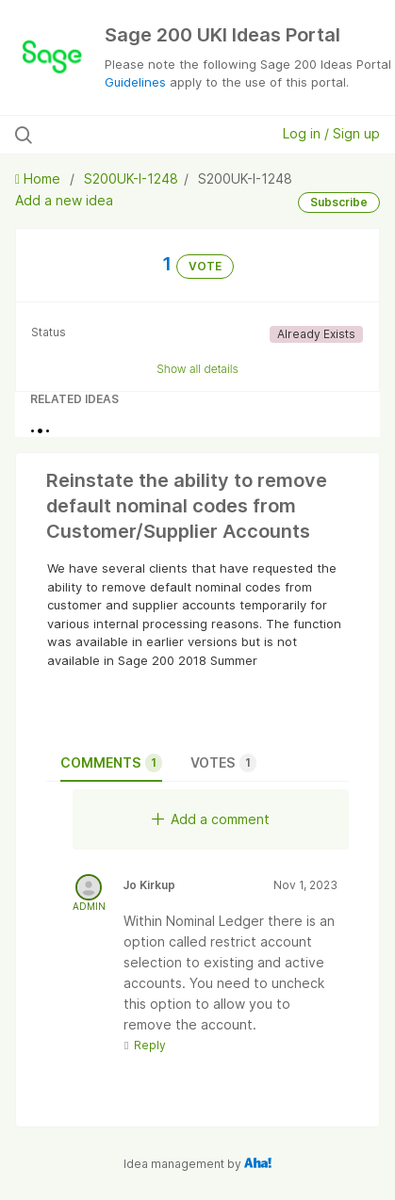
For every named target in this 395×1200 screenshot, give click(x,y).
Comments (111, 763)
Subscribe (339, 202)
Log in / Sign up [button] (331, 133)
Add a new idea (64, 200)
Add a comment (211, 819)
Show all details (197, 369)
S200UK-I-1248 (131, 178)
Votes (223, 763)
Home (39, 178)
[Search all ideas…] (122, 134)
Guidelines (135, 81)
